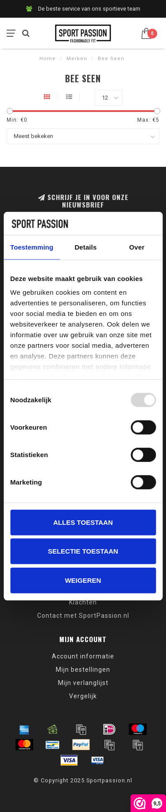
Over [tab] (137, 247)
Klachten (83, 602)
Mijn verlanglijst (83, 682)
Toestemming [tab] (32, 247)
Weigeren (83, 580)
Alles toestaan (82, 522)
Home (47, 59)
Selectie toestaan (83, 551)
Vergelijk (83, 696)
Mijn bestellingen (83, 669)
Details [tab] (85, 247)
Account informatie (83, 656)
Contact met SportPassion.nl (83, 615)
